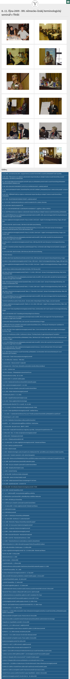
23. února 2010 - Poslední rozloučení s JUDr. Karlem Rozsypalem (18, 397)
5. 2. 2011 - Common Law (8, 311)
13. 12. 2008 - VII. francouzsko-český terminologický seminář (17, 467)
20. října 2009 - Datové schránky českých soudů (14, 420)
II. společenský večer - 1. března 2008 (11, 505)
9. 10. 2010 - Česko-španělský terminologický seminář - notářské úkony (20, 353)
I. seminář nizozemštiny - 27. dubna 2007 (12, 524)
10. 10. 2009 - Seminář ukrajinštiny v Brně (12, 432)
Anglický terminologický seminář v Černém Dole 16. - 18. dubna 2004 (19, 618)
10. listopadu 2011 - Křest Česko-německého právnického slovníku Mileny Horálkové (23, 308)
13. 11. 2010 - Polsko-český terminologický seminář (15, 334)
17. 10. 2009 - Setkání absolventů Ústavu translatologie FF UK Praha (19, 423)
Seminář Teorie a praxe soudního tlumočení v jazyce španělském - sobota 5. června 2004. (24, 615)
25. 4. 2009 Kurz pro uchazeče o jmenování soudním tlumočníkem (18, 445)
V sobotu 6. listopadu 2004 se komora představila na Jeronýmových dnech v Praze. (23, 602)
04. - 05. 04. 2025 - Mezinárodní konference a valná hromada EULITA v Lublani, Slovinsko (24, 144)
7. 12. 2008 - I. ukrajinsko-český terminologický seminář (16, 470)
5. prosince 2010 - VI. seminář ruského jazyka (13, 321)
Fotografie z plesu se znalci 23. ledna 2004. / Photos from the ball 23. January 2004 (23, 634)
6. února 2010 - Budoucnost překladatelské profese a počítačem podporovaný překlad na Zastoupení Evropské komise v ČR (33, 400)
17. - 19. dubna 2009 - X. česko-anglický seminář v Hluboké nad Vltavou (20, 448)
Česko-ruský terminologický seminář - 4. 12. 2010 (14, 327)
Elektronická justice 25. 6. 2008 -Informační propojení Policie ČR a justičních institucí (23, 486)
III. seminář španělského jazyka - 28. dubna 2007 (14, 521)
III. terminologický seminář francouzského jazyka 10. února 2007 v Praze (20, 540)
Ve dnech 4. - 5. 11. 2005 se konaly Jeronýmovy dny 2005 (16, 574)
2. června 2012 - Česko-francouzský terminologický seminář (17, 299)
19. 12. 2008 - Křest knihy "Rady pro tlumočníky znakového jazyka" (19, 464)
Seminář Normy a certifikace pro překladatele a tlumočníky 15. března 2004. (21, 625)
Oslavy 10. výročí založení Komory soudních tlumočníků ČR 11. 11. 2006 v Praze (22, 547)
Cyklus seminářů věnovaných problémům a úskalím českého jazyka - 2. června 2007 (23, 518)
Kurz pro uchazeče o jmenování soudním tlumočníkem (16, 637)
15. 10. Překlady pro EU (8, 641)
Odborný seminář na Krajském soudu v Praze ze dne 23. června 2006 (19, 558)
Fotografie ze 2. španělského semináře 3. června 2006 (15, 564)
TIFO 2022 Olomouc (7, 197)
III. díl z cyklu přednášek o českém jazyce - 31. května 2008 (16, 489)
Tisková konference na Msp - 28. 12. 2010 (12, 318)
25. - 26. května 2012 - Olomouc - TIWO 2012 (13, 302)
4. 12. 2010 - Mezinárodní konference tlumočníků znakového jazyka (19, 324)
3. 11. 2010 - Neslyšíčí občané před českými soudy (14, 340)
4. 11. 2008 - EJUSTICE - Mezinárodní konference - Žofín (16, 480)
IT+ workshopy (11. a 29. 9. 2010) (10, 359)
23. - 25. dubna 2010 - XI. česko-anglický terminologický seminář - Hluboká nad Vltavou (24, 385)
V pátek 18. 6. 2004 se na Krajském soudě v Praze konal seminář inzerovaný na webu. (23, 612)
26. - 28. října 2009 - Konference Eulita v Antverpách (15, 416)
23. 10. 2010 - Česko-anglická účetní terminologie (14, 343)
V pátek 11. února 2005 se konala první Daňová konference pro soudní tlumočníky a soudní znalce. (27, 593)
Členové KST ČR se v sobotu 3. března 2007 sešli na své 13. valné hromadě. (21, 534)
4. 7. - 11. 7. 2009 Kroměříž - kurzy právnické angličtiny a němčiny (18, 435)
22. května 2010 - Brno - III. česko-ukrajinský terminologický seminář (19, 375)
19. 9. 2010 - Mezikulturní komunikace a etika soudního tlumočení (18, 362)
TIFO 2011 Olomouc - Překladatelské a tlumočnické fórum (16, 315)
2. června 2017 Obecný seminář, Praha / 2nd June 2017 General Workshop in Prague (23, 264)
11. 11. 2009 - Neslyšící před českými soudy (13, 410)
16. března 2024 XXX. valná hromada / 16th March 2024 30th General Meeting (21, 167)
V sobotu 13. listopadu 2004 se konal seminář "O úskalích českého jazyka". (21, 599)
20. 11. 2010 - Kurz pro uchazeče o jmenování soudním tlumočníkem (19, 330)
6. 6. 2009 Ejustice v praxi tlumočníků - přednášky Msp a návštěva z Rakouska (21, 439)
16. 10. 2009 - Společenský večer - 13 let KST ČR (14, 426)
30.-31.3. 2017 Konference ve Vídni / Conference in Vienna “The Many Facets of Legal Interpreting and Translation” (31, 276)
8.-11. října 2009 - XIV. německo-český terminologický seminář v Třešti (19, 429)
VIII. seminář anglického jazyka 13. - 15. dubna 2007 (15, 528)
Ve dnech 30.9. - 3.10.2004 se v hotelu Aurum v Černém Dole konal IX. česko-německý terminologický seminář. (29, 606)
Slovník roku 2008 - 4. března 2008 (11, 496)
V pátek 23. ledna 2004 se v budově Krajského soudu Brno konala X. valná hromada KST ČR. (25, 631)
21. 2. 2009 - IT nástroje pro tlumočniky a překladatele (15, 458)
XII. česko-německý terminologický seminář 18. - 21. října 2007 (17, 515)
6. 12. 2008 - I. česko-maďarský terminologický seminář (16, 474)
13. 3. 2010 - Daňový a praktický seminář (12, 388)
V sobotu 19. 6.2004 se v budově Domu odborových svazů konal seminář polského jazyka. (24, 609)
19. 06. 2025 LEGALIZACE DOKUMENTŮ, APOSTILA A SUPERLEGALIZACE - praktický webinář (25, 129)
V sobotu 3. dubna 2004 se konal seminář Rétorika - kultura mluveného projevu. (22, 621)
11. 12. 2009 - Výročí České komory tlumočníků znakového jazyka (18, 404)
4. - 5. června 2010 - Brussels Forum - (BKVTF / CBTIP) (15, 369)
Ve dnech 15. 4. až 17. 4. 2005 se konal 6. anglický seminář (16, 586)
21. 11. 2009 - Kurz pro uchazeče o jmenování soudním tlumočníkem (19, 407)
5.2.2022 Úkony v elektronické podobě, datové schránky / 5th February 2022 (21, 211)
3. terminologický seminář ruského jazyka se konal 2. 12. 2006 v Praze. (19, 544)
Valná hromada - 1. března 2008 (10, 502)
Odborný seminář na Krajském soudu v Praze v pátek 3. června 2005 (19, 580)
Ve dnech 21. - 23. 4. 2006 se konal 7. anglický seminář (15, 567)
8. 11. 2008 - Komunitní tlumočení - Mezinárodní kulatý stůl (17, 477)
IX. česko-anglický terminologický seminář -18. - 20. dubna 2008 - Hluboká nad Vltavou (23, 493)
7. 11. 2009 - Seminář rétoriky (9, 413)
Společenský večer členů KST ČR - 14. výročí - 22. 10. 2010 (16, 346)
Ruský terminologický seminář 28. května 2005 (14, 583)
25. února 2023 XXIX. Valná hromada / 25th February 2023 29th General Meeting (22, 194)
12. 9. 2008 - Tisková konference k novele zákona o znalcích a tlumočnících (21, 483)
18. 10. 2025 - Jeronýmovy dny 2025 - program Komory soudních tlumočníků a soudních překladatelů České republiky (31, 116)
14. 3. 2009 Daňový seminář (9, 454)
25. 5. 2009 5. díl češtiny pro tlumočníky (12, 442)
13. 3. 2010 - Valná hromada (9, 391)
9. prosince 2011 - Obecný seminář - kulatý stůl (14, 305)
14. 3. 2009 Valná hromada (8, 451)
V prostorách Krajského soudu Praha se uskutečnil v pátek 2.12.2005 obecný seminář (23, 571)
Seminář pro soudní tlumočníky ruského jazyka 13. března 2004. (18, 628)
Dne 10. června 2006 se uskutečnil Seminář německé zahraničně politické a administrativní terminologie (28, 561)
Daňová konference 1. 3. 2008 (9, 499)
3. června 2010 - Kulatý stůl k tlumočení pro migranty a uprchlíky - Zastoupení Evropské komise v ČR (27, 372)
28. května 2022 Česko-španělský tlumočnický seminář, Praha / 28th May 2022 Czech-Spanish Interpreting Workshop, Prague (33, 200)
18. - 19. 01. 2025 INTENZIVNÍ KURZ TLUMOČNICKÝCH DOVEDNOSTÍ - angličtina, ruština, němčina (26, 151)
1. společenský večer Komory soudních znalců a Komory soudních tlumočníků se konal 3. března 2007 (28, 531)
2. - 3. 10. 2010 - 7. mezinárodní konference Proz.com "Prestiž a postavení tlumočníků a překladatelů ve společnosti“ (31, 356)
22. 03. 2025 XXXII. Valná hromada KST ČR (12, 148)
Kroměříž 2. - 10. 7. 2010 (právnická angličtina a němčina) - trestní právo (20, 365)
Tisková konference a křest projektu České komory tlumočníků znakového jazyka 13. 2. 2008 (25, 509)
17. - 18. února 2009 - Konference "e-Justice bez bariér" (16, 461)
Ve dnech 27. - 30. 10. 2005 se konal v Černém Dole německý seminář (19, 577)
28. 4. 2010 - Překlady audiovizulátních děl (12, 381)
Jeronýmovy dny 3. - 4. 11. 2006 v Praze (12, 550)
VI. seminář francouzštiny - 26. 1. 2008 (11, 512)
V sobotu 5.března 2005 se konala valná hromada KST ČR (16, 590)
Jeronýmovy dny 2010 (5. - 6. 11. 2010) (11, 337)
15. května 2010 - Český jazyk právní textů (12, 378)
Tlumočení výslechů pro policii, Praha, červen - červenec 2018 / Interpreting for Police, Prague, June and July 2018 (31, 243)
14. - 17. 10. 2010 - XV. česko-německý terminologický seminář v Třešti (19, 350)
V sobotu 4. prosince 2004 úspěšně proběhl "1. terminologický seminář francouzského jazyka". (26, 596)
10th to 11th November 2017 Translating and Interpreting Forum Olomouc (21, 256)
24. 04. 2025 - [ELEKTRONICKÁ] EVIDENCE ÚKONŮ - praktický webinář (19, 141)
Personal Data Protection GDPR (21, 676)
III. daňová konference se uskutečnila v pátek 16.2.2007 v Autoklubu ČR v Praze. (22, 537)
